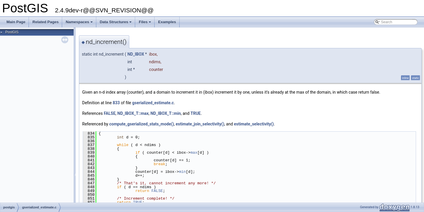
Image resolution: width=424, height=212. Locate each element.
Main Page (15, 22)
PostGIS (12, 32)
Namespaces (80, 23)
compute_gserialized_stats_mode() (141, 124)
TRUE (196, 113)
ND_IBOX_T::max (133, 113)
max (194, 152)
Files (145, 23)
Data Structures (116, 23)
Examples (167, 22)
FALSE (109, 113)
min (182, 171)
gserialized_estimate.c (153, 102)
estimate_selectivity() (254, 124)
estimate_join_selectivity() (200, 124)
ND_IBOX (135, 54)
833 (116, 102)
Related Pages (45, 22)
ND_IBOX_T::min (165, 113)
